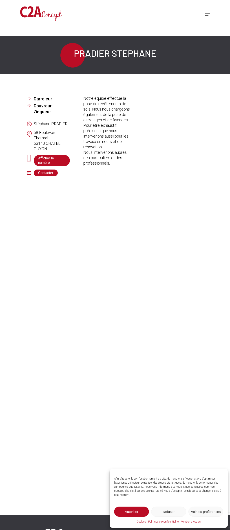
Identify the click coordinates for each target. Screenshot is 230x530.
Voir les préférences (206, 512)
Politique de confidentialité (163, 521)
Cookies (141, 521)
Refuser (169, 512)
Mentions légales (191, 521)
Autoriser (131, 512)
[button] (207, 13)
